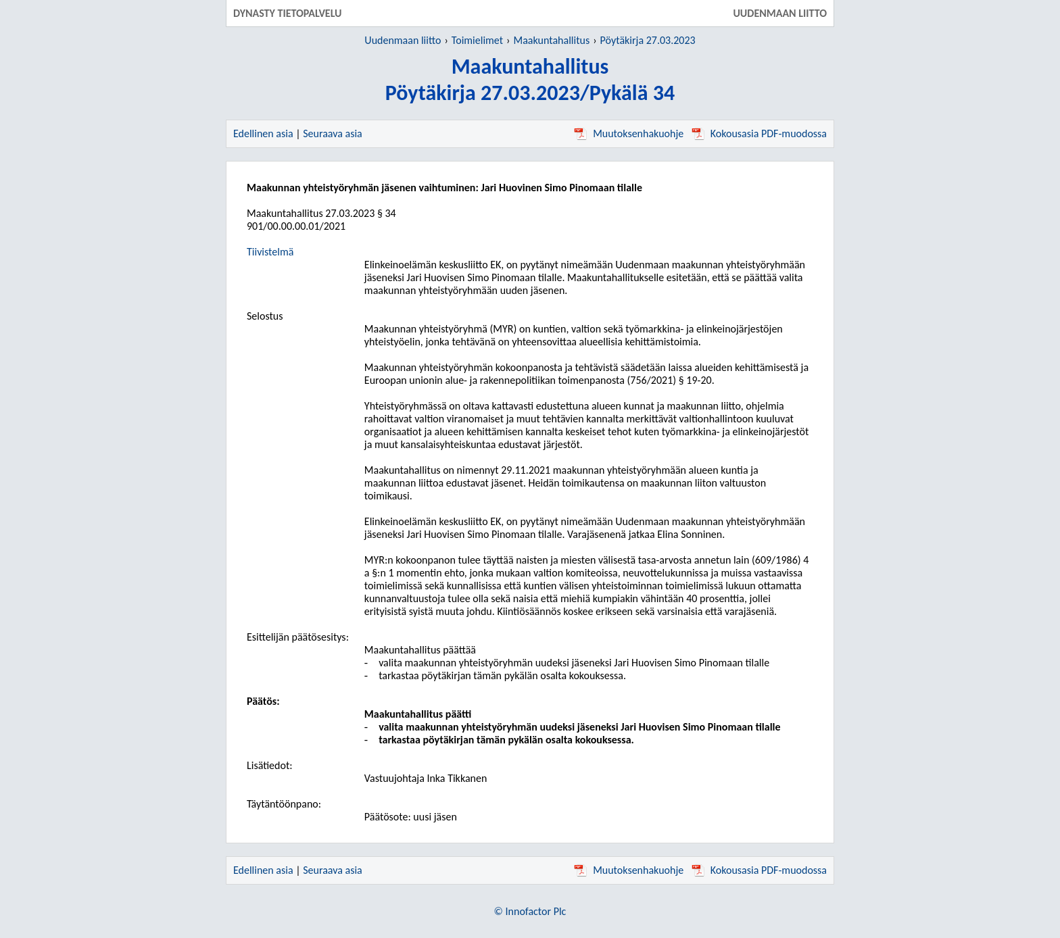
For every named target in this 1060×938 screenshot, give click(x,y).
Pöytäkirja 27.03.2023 (648, 40)
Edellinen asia (263, 133)
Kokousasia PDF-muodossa (759, 133)
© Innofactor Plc (530, 911)
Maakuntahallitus (552, 40)
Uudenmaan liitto (402, 40)
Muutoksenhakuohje (628, 133)
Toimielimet (477, 40)
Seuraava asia (332, 133)
